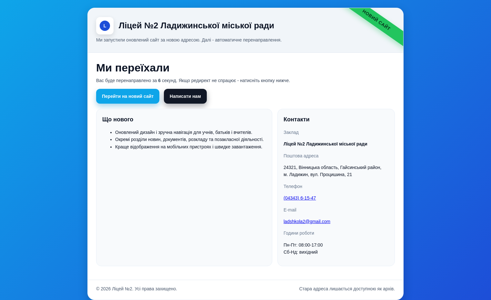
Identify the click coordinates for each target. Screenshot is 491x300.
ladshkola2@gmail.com (307, 221)
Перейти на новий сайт (128, 96)
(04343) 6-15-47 (300, 198)
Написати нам (185, 96)
